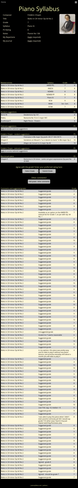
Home (3, 2)
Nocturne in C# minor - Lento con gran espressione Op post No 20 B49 (47, 160)
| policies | (45, 485)
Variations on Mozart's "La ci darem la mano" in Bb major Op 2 (47, 140)
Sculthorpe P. (6, 121)
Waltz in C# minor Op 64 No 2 (12, 85)
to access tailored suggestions (14, 129)
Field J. (3, 118)
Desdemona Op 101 (31, 115)
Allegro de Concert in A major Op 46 (37, 143)
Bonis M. (4, 115)
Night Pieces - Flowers (32, 121)
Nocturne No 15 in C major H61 (35, 118)
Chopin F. (4, 137)
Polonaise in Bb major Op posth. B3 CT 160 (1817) (42, 137)
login (30, 37)
